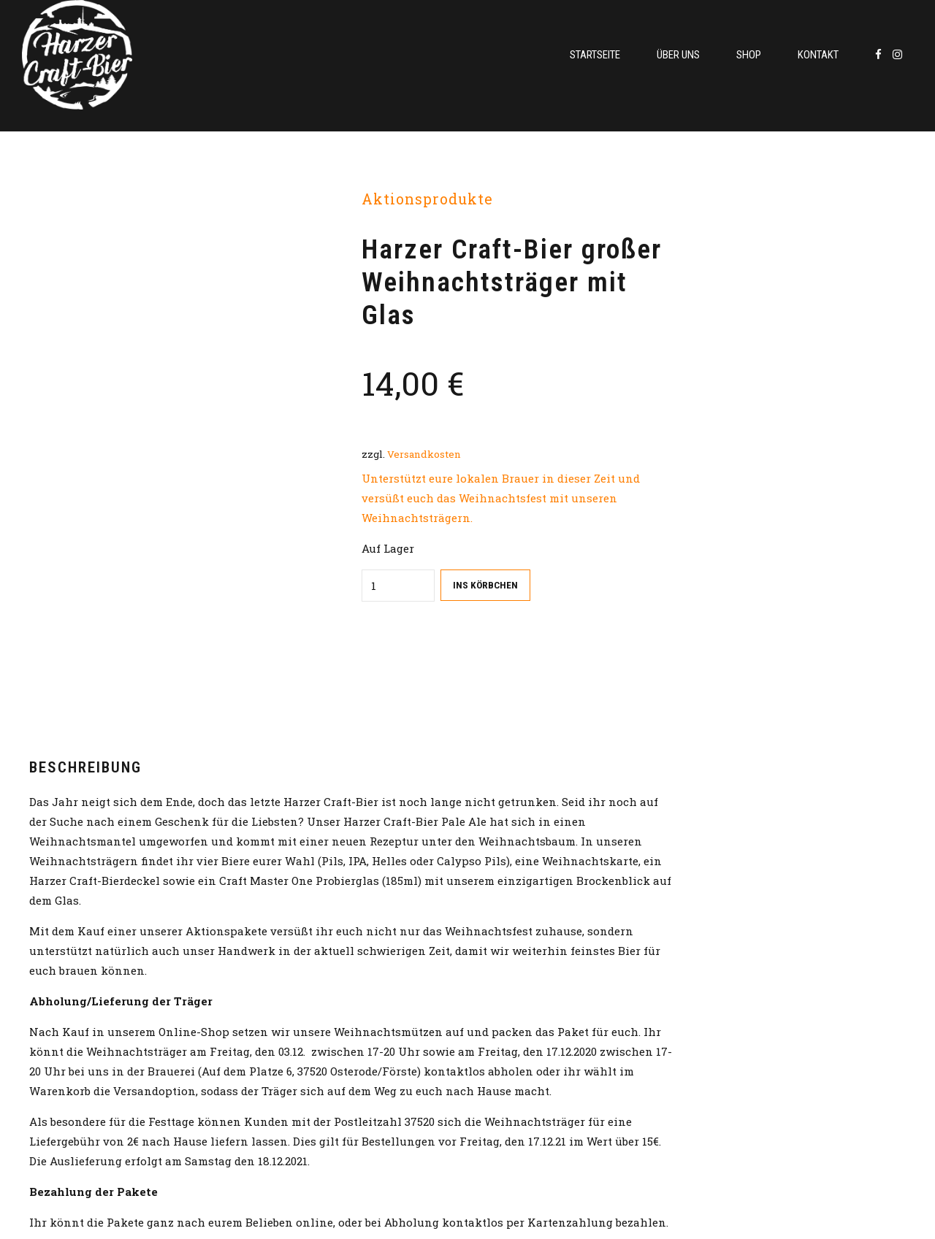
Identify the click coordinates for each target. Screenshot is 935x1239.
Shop (748, 54)
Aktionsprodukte (427, 199)
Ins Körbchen (485, 585)
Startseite (595, 54)
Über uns (678, 54)
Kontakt (818, 54)
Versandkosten (424, 454)
